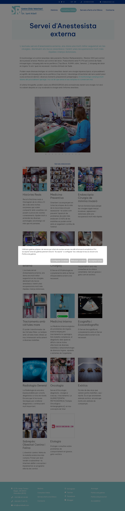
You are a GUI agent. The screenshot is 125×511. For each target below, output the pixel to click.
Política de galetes (29, 254)
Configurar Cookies (59, 261)
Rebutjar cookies (78, 261)
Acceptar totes (95, 261)
